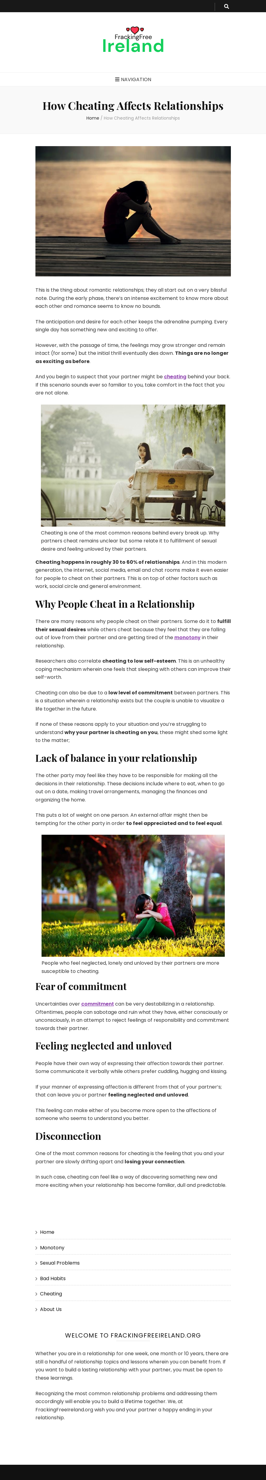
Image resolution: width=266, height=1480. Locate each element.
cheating (175, 376)
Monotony (52, 1247)
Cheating (51, 1293)
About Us (51, 1309)
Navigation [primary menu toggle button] (133, 79)
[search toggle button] (226, 7)
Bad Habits (53, 1278)
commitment (97, 1003)
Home (47, 1232)
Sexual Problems (60, 1262)
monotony (187, 637)
